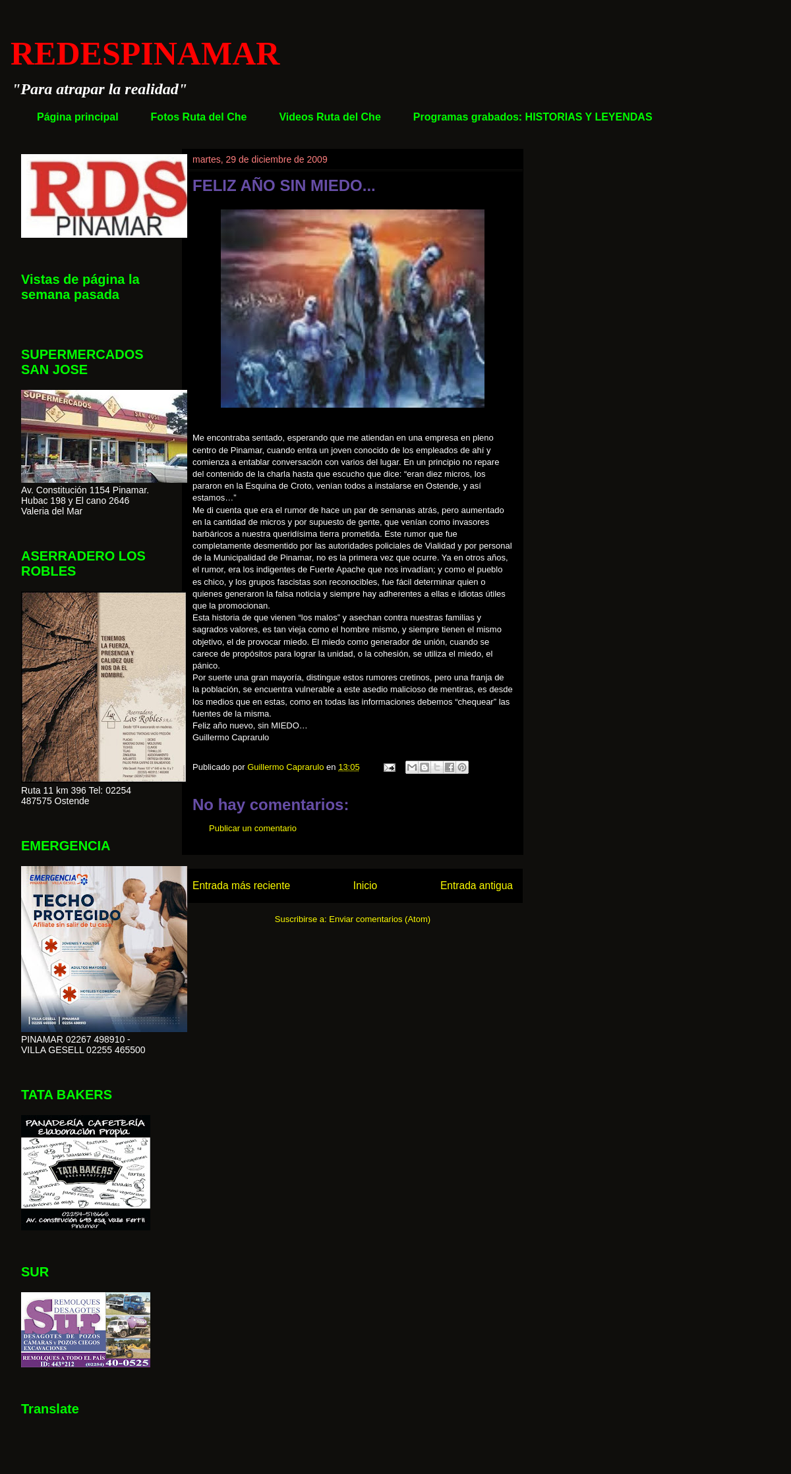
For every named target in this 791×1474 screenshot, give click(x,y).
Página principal (78, 117)
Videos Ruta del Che (329, 117)
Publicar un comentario (253, 828)
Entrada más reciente (241, 885)
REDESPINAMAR (145, 53)
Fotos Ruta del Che (199, 117)
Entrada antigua (476, 885)
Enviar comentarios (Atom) (379, 919)
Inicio (365, 885)
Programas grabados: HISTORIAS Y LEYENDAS (533, 117)
